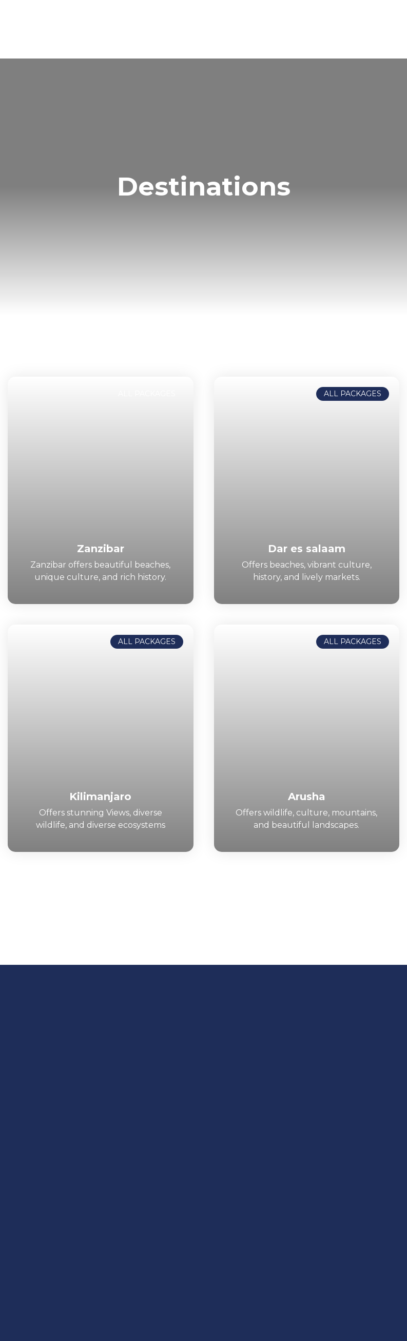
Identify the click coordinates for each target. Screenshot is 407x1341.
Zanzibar (100, 548)
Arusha (306, 796)
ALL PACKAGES (147, 393)
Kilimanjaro (100, 796)
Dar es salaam (306, 548)
